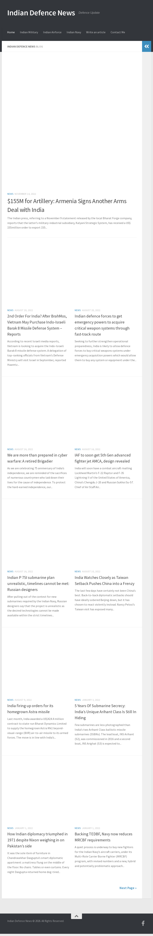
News (10, 193)
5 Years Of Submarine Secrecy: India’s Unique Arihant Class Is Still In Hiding (105, 711)
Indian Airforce (52, 32)
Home (11, 32)
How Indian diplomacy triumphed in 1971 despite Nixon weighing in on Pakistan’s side (37, 840)
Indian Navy (74, 32)
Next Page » (128, 888)
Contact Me (118, 32)
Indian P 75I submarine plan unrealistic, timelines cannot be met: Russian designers (38, 583)
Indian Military (29, 32)
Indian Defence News (41, 12)
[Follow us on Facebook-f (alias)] (143, 923)
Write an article (96, 32)
